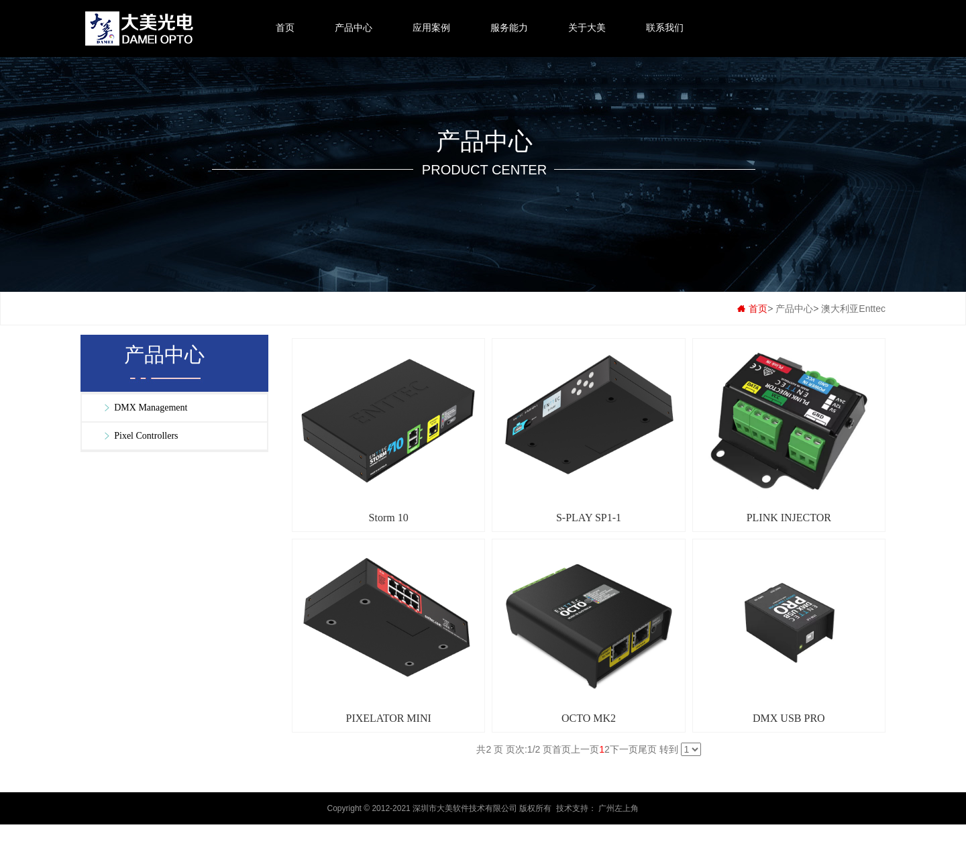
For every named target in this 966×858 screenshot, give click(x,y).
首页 (285, 27)
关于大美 (587, 27)
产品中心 (353, 27)
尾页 (647, 749)
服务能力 (509, 27)
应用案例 (431, 27)
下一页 (624, 749)
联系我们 (665, 27)
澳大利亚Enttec (853, 308)
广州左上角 (618, 808)
